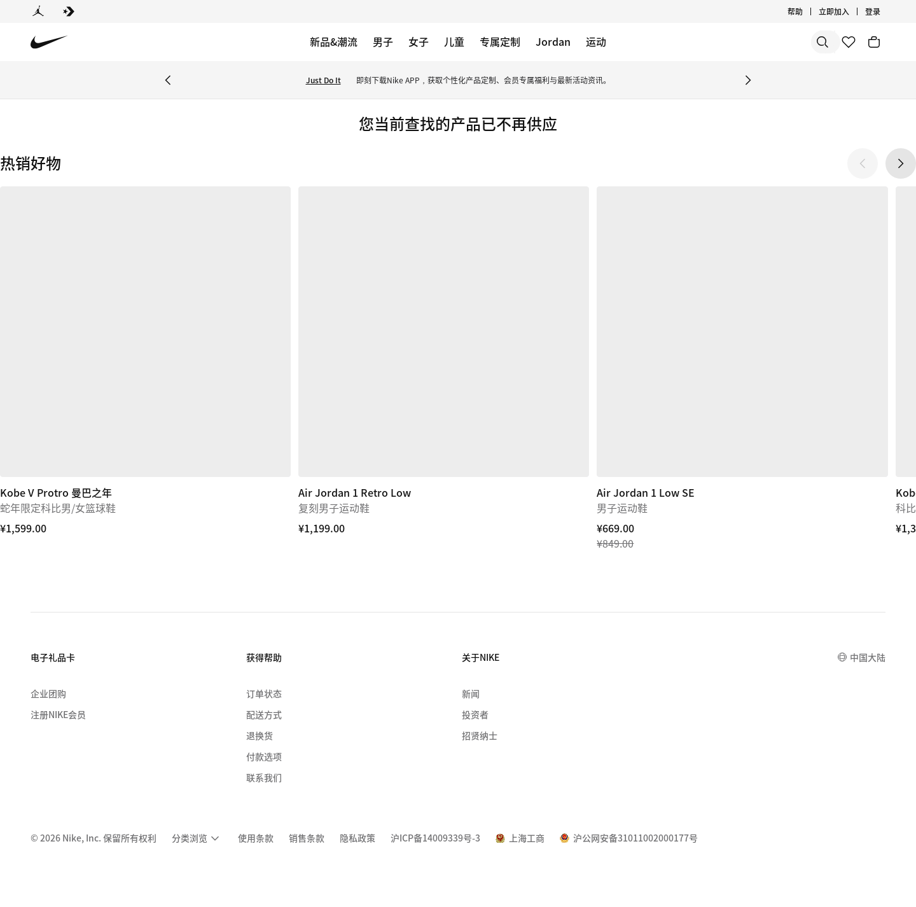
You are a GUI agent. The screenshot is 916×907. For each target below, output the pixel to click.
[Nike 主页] (49, 42)
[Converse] (68, 11)
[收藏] (848, 42)
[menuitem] (197, 838)
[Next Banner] (748, 80)
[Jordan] (38, 11)
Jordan (553, 41)
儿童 (454, 41)
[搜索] (731, 42)
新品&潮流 (333, 41)
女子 (418, 41)
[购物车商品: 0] (874, 42)
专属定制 (500, 41)
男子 (383, 41)
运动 (596, 41)
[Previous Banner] (168, 80)
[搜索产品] (782, 42)
